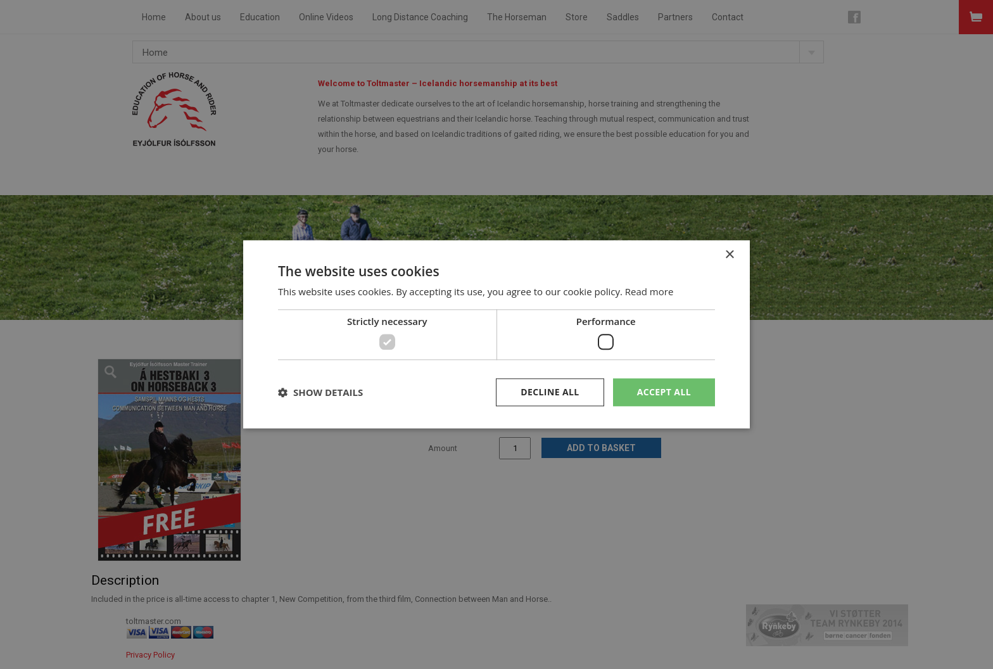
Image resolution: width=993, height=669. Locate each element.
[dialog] (496, 334)
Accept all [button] (664, 392)
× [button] (729, 255)
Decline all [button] (550, 392)
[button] (320, 392)
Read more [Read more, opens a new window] (649, 292)
